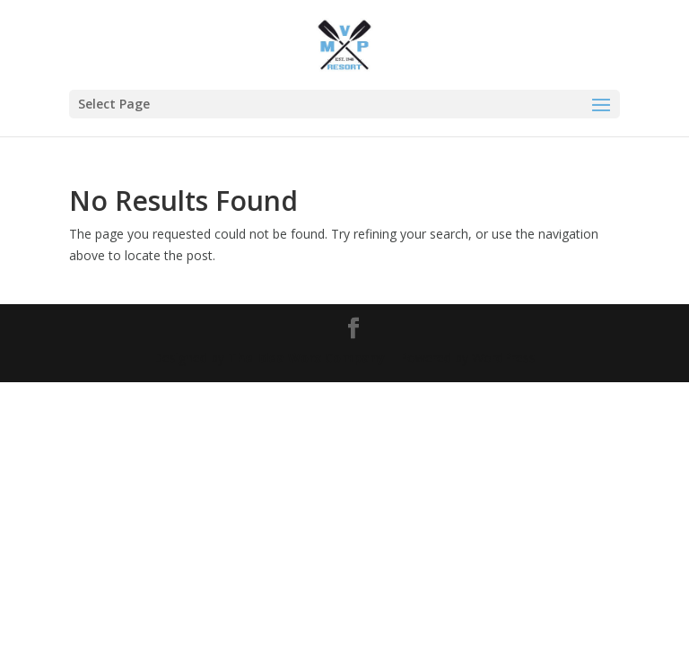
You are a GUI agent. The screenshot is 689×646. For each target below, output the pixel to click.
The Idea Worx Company (306, 357)
